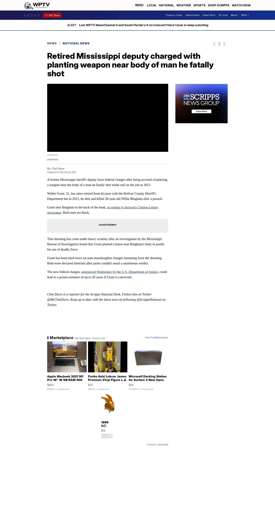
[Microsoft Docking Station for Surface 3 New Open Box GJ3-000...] (148, 368)
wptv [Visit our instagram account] (29, 15)
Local (152, 5)
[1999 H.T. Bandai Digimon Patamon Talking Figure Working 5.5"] (107, 418)
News (52, 43)
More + (245, 15)
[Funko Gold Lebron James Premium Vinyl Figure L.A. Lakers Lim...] (108, 368)
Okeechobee (192, 15)
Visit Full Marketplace (156, 337)
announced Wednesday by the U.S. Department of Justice (119, 272)
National (166, 5)
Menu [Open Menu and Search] (139, 5)
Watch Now (241, 5)
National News (76, 43)
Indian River (209, 15)
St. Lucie (223, 15)
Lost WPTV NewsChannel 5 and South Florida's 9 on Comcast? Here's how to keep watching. (144, 25)
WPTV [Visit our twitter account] (32, 15)
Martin (234, 15)
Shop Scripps (218, 5)
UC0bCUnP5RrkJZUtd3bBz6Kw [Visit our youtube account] (36, 15)
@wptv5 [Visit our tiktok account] (39, 15)
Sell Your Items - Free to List (90, 338)
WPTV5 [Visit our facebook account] (25, 15)
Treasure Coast (174, 15)
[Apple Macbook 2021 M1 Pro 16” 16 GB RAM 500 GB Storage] (67, 368)
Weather (183, 5)
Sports (199, 5)
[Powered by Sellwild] (163, 444)
